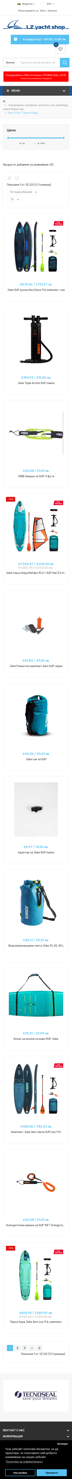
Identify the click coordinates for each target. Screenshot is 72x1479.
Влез (43, 10)
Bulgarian (26, 3)
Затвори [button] (62, 1443)
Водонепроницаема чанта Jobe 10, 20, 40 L (36, 945)
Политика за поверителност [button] (24, 1461)
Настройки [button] (20, 1472)
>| (39, 1348)
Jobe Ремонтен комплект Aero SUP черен (36, 666)
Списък (17, 178)
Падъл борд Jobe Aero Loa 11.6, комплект (36, 1322)
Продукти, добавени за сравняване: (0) (28, 164)
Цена (11, 130)
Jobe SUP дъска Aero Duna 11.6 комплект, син (36, 290)
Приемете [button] (52, 1472)
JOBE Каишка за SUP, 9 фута (36, 476)
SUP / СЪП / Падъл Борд (23, 112)
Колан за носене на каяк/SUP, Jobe (36, 1039)
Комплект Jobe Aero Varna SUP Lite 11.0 (36, 1132)
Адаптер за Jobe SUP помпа (36, 852)
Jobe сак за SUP (36, 759)
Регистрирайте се (28, 10)
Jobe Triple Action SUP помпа (36, 383)
